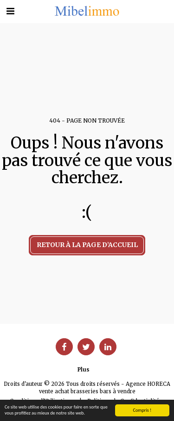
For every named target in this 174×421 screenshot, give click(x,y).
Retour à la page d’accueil (87, 245)
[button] (10, 11)
